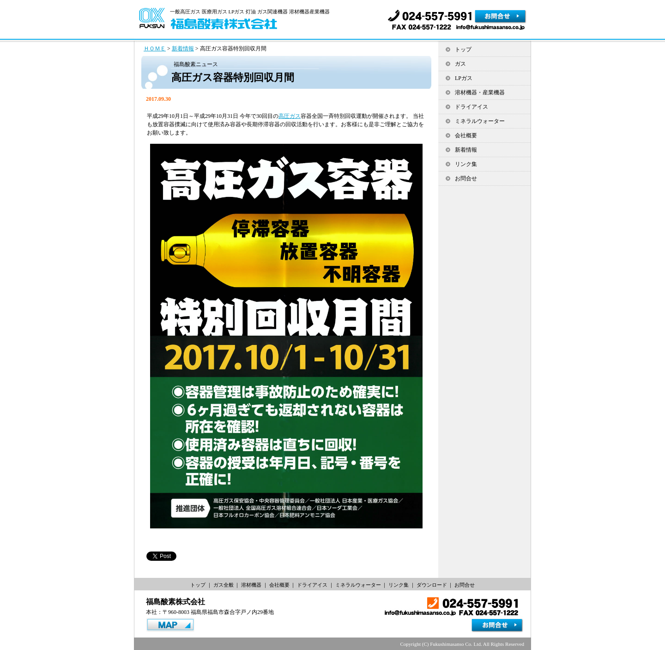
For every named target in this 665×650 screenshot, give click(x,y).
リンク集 (466, 164)
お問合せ (466, 178)
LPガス (463, 78)
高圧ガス (289, 116)
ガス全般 (223, 585)
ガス (460, 64)
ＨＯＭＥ (155, 48)
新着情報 (183, 48)
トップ (463, 49)
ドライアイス (471, 107)
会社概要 (466, 135)
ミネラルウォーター (480, 121)
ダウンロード (432, 585)
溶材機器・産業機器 (480, 92)
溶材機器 (251, 585)
